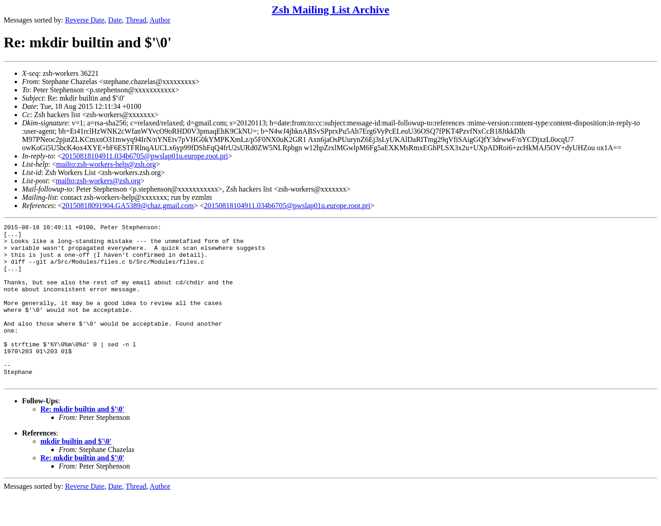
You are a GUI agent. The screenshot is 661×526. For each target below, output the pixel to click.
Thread (135, 20)
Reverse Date (85, 20)
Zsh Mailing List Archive (330, 10)
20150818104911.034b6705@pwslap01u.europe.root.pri (145, 156)
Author (160, 20)
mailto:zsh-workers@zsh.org (98, 181)
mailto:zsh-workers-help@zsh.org (106, 164)
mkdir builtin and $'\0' (76, 473)
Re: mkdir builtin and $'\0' (82, 441)
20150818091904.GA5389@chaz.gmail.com (128, 205)
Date (115, 20)
